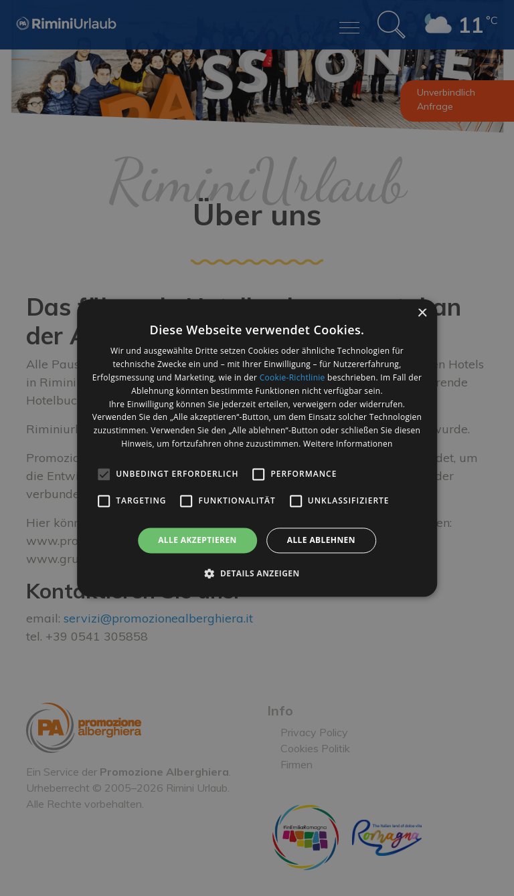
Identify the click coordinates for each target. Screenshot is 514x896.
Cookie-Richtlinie (292, 377)
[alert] (257, 448)
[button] (256, 573)
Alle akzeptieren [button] (197, 540)
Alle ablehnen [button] (321, 540)
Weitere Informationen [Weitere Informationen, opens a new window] (348, 443)
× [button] (422, 313)
